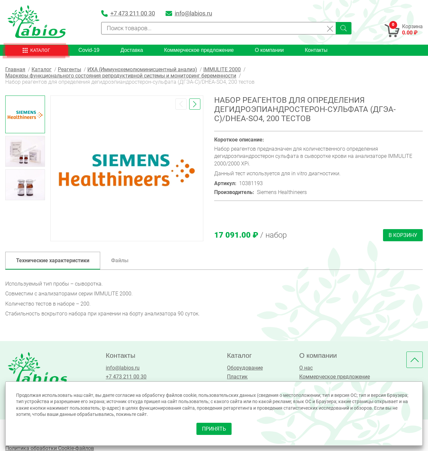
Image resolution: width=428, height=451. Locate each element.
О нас (306, 368)
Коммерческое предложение (199, 50)
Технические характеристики (52, 260)
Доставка (132, 50)
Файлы (119, 260)
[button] (181, 104)
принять (214, 429)
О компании (269, 50)
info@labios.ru (123, 368)
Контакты (316, 50)
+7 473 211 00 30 (126, 377)
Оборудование (245, 368)
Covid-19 (89, 50)
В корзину (403, 235)
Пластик (237, 377)
